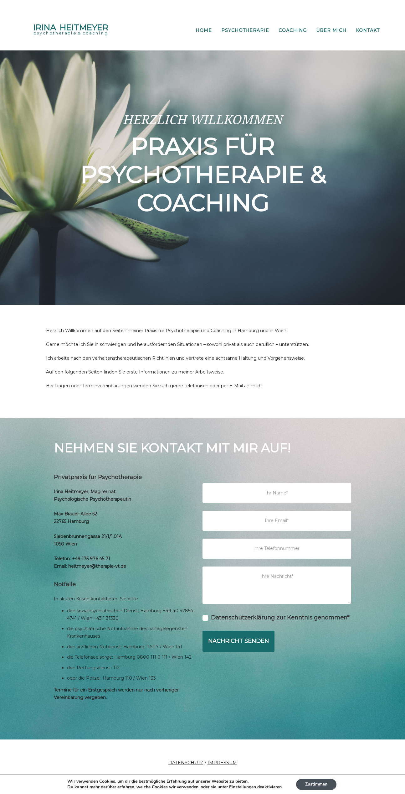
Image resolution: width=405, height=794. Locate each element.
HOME (204, 30)
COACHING (293, 30)
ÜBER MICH (331, 30)
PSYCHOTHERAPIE (245, 30)
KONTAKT (368, 30)
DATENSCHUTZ (185, 762)
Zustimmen (316, 784)
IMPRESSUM (222, 762)
